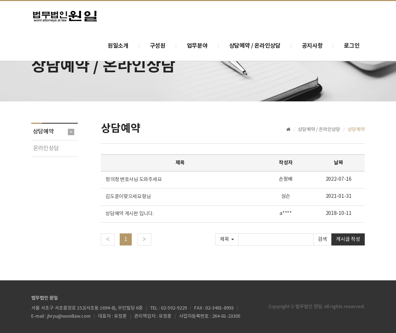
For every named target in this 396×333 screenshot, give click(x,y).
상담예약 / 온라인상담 (255, 45)
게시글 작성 (348, 239)
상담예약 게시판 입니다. (129, 214)
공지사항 (312, 45)
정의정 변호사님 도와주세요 (134, 180)
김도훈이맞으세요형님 (128, 197)
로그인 (351, 45)
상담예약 (43, 131)
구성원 (158, 45)
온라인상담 (46, 148)
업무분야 (197, 45)
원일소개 (118, 45)
